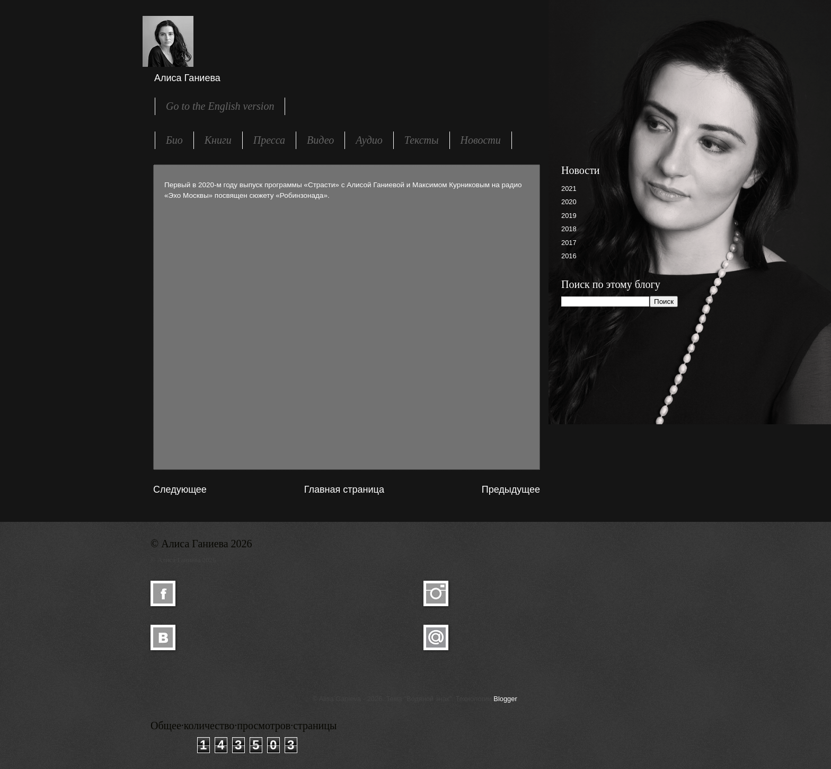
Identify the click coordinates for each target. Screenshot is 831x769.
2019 (569, 216)
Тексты (421, 140)
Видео (320, 140)
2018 (569, 229)
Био (174, 140)
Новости (481, 140)
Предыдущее (511, 489)
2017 (569, 243)
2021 (569, 189)
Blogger (505, 699)
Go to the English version (220, 106)
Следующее (180, 489)
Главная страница (344, 489)
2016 (569, 256)
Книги (218, 140)
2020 (569, 202)
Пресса (269, 140)
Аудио (369, 140)
